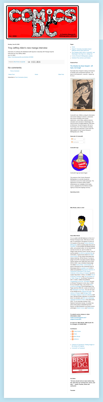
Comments (75, 142)
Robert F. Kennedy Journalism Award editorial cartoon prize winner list (81, 49)
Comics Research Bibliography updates (82, 56)
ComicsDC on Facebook (78, 348)
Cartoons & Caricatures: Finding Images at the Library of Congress (83, 345)
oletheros (76, 339)
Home (36, 74)
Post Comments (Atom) (21, 77)
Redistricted (90, 308)
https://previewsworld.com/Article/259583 (20, 57)
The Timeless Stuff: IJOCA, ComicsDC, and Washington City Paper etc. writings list (83, 53)
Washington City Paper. (78, 289)
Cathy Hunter (77, 331)
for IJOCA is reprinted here (86, 253)
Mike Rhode (77, 336)
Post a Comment (14, 71)
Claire (75, 334)
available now (84, 268)
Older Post (61, 74)
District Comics (80, 308)
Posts (73, 139)
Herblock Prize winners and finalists (81, 58)
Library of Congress (75, 293)
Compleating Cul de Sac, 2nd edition (80, 281)
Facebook (73, 246)
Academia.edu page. (86, 291)
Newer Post (11, 74)
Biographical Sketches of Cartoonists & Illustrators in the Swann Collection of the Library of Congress (82, 271)
